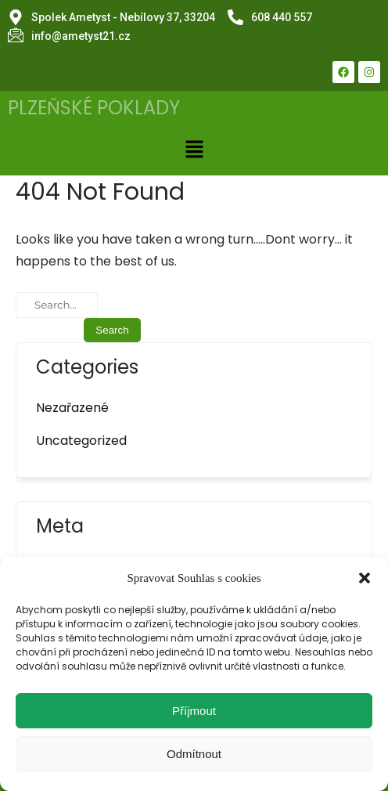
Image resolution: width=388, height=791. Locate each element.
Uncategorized (81, 441)
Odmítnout (194, 753)
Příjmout (194, 710)
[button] (364, 578)
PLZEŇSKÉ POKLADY (94, 108)
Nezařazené (72, 408)
